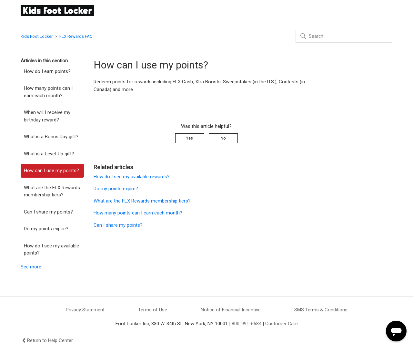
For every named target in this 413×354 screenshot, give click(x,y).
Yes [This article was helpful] (189, 138)
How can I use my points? (51, 170)
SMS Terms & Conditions (321, 310)
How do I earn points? (47, 71)
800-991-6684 (246, 324)
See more (31, 267)
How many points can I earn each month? (48, 92)
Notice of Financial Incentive (231, 310)
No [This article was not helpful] (223, 138)
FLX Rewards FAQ (76, 36)
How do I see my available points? (51, 249)
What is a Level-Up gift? (49, 154)
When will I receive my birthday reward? (47, 116)
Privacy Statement (85, 310)
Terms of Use (152, 310)
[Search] (344, 36)
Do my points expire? (46, 229)
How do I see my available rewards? (132, 177)
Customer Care (281, 324)
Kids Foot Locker (37, 36)
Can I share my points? (48, 212)
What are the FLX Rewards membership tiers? (52, 191)
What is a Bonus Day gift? (51, 137)
